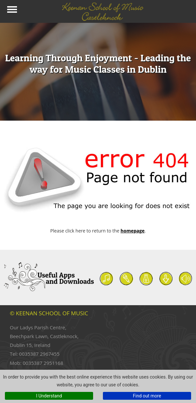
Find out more (147, 395)
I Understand (49, 395)
